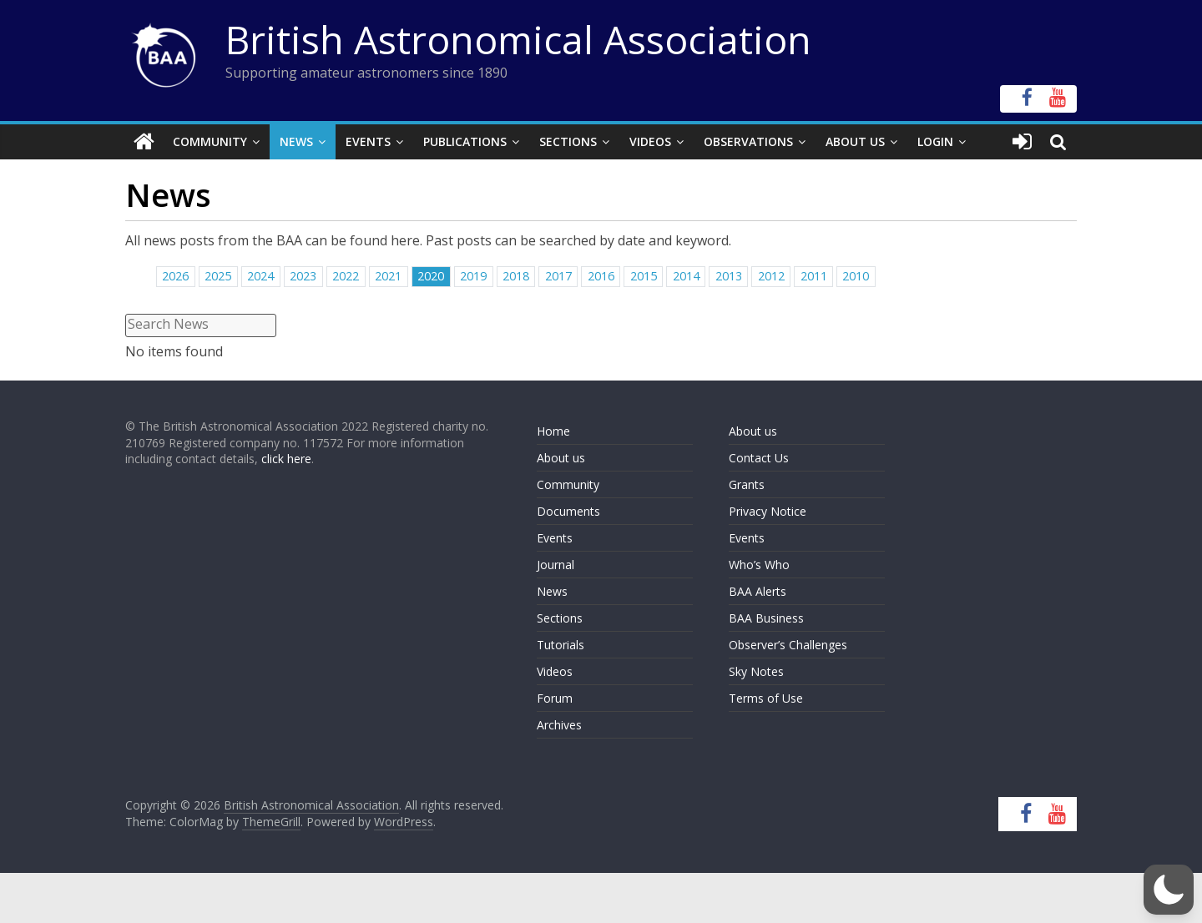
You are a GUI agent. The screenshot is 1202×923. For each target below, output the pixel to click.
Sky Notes (756, 671)
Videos (650, 141)
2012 (771, 276)
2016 (601, 276)
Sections (568, 141)
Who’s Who (759, 564)
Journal (555, 564)
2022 (345, 276)
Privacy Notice (767, 511)
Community (210, 141)
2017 (558, 276)
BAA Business (766, 618)
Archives (559, 725)
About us (561, 458)
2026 (175, 276)
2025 (218, 276)
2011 (813, 276)
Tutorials (560, 645)
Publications (465, 141)
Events (368, 141)
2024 (260, 276)
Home (553, 431)
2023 (303, 276)
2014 (686, 276)
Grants (747, 484)
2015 (643, 276)
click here (286, 459)
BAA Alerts (757, 591)
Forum (555, 698)
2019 (473, 276)
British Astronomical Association (518, 39)
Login (935, 141)
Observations (748, 141)
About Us (855, 141)
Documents (568, 511)
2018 (516, 276)
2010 (855, 276)
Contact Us (759, 458)
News (296, 141)
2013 (728, 276)
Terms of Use (766, 698)
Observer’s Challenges (788, 645)
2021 (388, 276)
